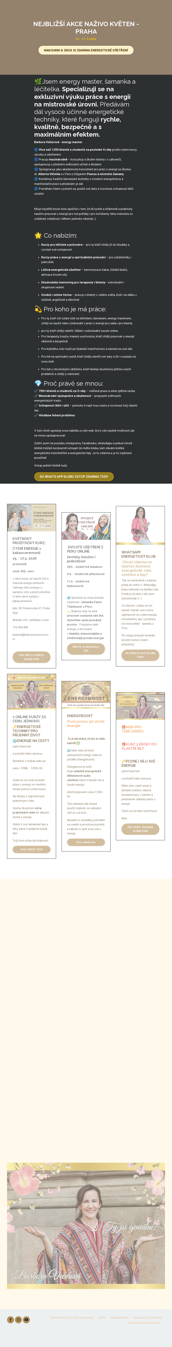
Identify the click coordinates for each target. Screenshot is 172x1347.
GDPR (102, 1333)
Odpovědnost (119, 1333)
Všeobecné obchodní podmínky (72, 1333)
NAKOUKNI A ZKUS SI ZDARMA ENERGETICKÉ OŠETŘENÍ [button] (86, 50)
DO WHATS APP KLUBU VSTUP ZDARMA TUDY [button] (74, 491)
